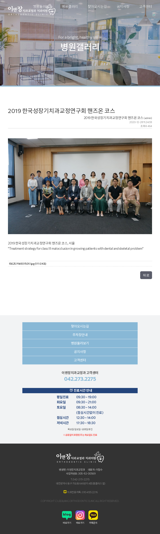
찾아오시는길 (97, 6)
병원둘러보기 (80, 343)
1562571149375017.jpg (27, 263)
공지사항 (123, 6)
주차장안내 (80, 335)
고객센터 (145, 6)
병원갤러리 (70, 6)
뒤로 (146, 275)
